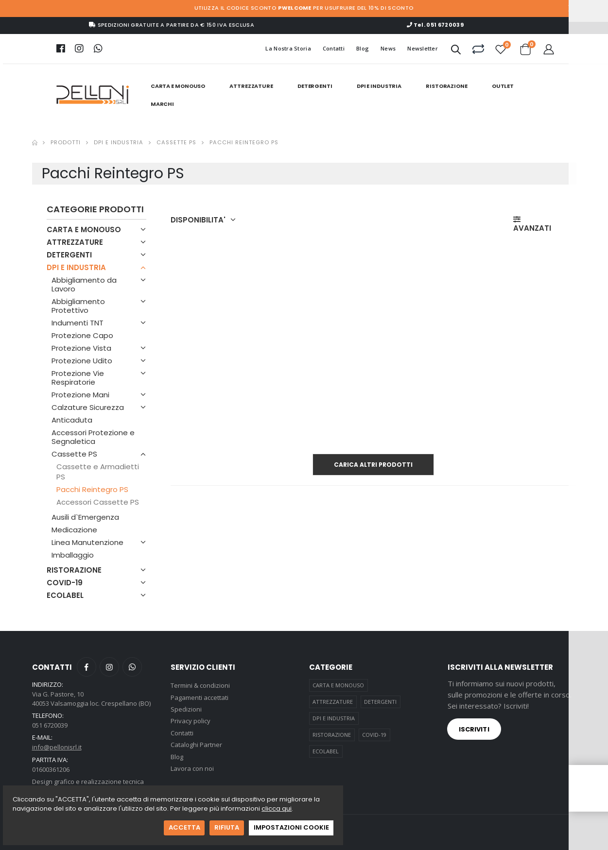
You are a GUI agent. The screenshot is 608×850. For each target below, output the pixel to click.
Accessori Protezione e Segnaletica (93, 436)
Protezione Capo (82, 335)
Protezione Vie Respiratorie (78, 377)
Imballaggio (73, 555)
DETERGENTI (314, 86)
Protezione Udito (82, 361)
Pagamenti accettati (199, 697)
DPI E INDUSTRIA (379, 86)
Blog (362, 48)
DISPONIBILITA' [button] (198, 220)
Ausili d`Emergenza (85, 517)
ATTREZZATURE (251, 86)
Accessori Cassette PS (97, 502)
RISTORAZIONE (447, 86)
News (388, 48)
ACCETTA (184, 827)
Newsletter (422, 48)
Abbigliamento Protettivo (78, 305)
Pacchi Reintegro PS (92, 489)
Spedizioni (186, 709)
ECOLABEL (65, 595)
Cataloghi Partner (196, 744)
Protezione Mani (80, 395)
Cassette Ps (176, 142)
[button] (456, 51)
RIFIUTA (226, 827)
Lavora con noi (192, 768)
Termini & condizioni (200, 685)
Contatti (334, 48)
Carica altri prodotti (373, 464)
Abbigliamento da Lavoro (84, 284)
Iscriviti (474, 729)
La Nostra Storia (288, 48)
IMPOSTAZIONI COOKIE (291, 827)
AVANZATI (532, 224)
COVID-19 (65, 583)
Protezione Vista (81, 348)
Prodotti (66, 142)
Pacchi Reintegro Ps (243, 142)
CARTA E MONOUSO (178, 86)
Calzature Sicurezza (88, 407)
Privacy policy (190, 720)
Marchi (162, 104)
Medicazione (74, 530)
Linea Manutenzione (87, 542)
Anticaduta (72, 420)
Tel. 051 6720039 (435, 25)
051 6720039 (50, 725)
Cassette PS (74, 454)
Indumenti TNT (78, 323)
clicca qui (276, 808)
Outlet (503, 86)
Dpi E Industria (118, 142)
